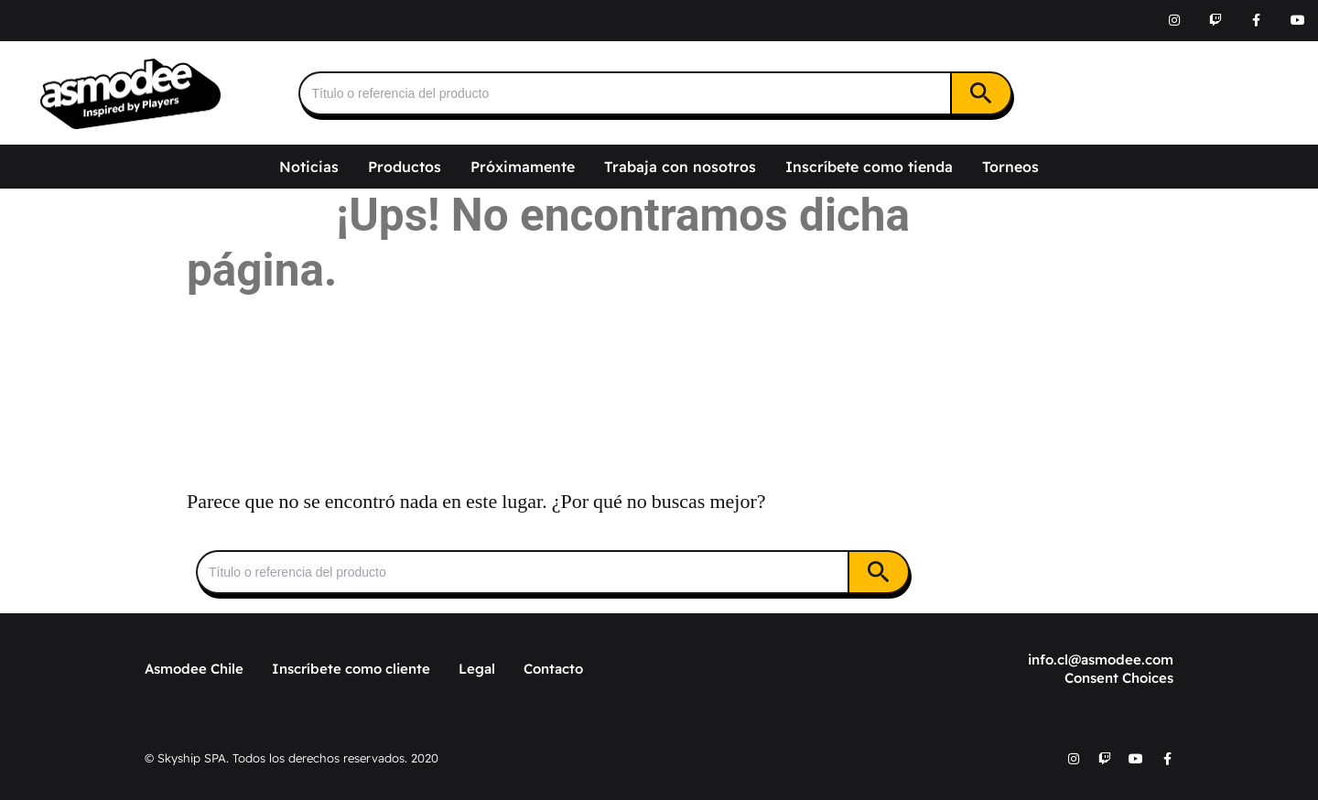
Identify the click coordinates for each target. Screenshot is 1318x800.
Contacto (553, 668)
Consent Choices (1118, 677)
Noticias (309, 166)
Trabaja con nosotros (680, 166)
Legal (477, 668)
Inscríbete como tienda (869, 166)
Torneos (1010, 166)
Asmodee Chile (194, 668)
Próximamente (522, 166)
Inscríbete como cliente (351, 668)
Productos (404, 166)
